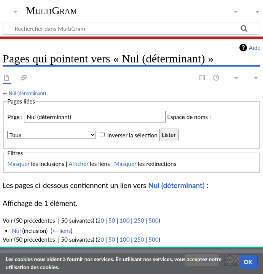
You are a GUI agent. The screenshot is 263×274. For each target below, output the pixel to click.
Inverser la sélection (132, 134)
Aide (254, 47)
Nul (16, 230)
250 (139, 220)
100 (124, 220)
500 (153, 220)
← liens (61, 230)
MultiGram (51, 10)
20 (100, 220)
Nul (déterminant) (27, 93)
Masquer (18, 163)
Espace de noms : (189, 116)
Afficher (78, 163)
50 (111, 220)
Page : (14, 116)
